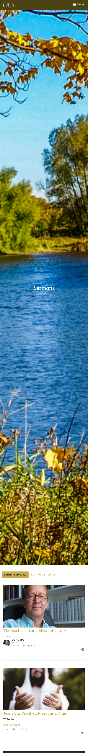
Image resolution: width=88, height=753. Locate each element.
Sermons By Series (43, 574)
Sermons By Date (15, 574)
